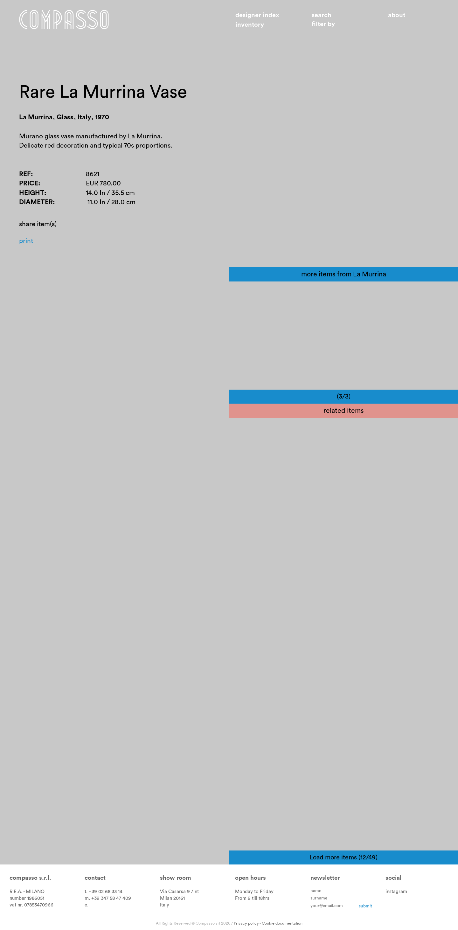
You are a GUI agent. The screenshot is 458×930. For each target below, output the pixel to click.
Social (393, 878)
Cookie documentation (282, 923)
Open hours (250, 878)
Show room (175, 878)
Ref (25, 175)
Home (66, 20)
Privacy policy (246, 923)
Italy (164, 905)
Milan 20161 (172, 898)
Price (28, 185)
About (396, 15)
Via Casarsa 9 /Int (179, 891)
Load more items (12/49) (343, 857)
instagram (396, 891)
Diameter (36, 203)
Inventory (249, 25)
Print (26, 243)
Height (32, 194)
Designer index (257, 15)
